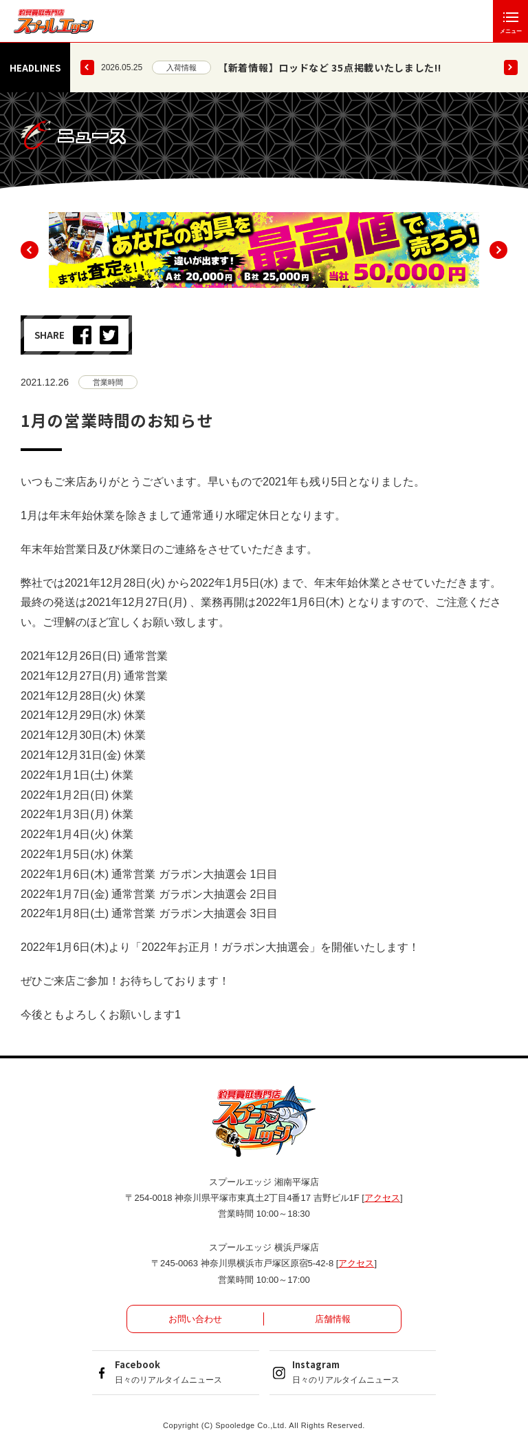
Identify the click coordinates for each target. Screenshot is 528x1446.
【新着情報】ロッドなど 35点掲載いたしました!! (329, 67)
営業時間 (108, 382)
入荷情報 (181, 67)
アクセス (382, 1198)
